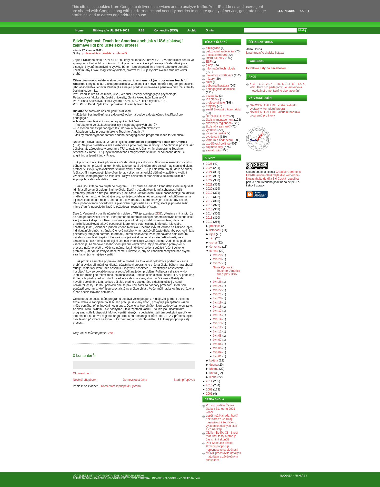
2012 (209, 222)
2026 (209, 164)
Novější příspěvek (84, 379)
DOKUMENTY (215, 58)
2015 (209, 209)
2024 (209, 172)
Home (79, 30)
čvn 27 (217, 263)
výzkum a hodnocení (219, 140)
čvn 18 (217, 306)
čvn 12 (217, 327)
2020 (209, 188)
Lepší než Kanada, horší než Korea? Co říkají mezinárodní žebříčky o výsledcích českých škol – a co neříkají (222, 422)
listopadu (215, 230)
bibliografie (213, 48)
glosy (209, 65)
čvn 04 (217, 352)
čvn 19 (217, 302)
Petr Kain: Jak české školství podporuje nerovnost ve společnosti (222, 446)
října (212, 234)
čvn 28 (217, 259)
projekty (211, 106)
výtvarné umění (216, 133)
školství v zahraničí (114, 53)
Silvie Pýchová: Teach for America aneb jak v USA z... (226, 272)
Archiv (191, 30)
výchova (211, 130)
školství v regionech (218, 123)
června (214, 251)
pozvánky (212, 95)
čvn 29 (217, 255)
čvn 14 (217, 319)
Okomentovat (81, 373)
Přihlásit (300, 475)
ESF (208, 61)
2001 (209, 393)
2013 (209, 217)
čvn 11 (217, 331)
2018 (209, 197)
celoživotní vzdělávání (220, 51)
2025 (209, 168)
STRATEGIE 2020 (218, 116)
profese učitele (91, 53)
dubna (214, 364)
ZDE (158, 213)
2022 (209, 180)
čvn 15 (217, 315)
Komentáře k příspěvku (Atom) (121, 386)
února (213, 373)
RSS (142, 30)
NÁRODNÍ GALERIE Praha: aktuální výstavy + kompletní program (273, 107)
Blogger (286, 475)
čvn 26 (217, 281)
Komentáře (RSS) (166, 30)
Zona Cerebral (140, 478)
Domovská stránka (135, 379)
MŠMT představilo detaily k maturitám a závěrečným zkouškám (223, 456)
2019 (209, 193)
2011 (209, 381)
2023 (209, 176)
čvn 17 (217, 310)
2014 (209, 213)
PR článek (212, 99)
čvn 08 (217, 335)
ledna (213, 377)
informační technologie (220, 68)
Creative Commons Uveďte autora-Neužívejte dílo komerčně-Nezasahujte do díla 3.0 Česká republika (273, 175)
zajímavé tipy (214, 147)
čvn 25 (217, 286)
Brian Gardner (96, 478)
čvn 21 (217, 294)
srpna (213, 242)
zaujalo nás (213, 150)
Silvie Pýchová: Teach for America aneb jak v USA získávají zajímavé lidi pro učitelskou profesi (127, 43)
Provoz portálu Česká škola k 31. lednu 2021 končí (220, 409)
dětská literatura (216, 55)
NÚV (209, 82)
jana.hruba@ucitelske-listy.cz (265, 52)
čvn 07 (217, 339)
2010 (209, 385)
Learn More (287, 11)
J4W (197, 478)
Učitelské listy (83, 475)
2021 (209, 184)
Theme (77, 478)
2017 (209, 201)
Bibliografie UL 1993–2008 (111, 30)
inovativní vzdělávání (219, 75)
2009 (209, 389)
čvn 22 (217, 290)
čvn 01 (217, 356)
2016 (209, 205)
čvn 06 (217, 344)
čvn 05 (217, 348)
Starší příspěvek (184, 379)
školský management (219, 119)
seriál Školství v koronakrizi (223, 109)
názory (210, 78)
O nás (210, 30)
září (212, 238)
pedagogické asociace (220, 89)
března (214, 368)
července (215, 246)
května (214, 360)
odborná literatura (217, 85)
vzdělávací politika (218, 143)
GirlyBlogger (167, 478)
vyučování (212, 136)
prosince (215, 226)
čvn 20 (217, 298)
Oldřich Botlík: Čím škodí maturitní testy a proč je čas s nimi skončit (222, 436)
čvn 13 (217, 323)
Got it (304, 11)
